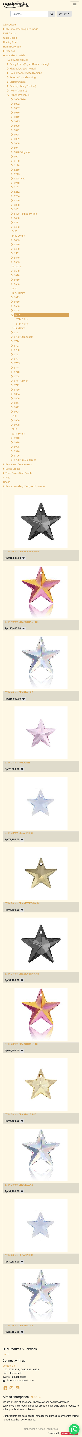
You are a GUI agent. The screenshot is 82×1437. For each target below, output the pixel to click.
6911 (14, 429)
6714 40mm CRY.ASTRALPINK (22, 621)
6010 (17, 112)
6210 (17, 169)
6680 (17, 301)
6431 (17, 222)
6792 (17, 385)
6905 (14, 416)
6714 (17, 314)
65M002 (16, 266)
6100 (17, 161)
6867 (17, 402)
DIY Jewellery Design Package (21, 29)
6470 (17, 244)
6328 (17, 205)
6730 (17, 350)
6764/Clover (21, 380)
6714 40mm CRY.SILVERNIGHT (22, 551)
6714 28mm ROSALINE (17, 762)
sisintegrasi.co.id (69, 1433)
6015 (17, 121)
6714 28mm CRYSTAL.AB (19, 1184)
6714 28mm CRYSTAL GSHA (20, 1114)
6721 (17, 332)
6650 (17, 279)
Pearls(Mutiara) (18, 90)
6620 (17, 270)
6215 (17, 174)
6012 (17, 117)
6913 (17, 438)
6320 (17, 200)
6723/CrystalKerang (25, 460)
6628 (17, 275)
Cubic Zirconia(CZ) (17, 59)
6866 (17, 398)
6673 (17, 297)
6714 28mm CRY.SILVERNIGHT (22, 973)
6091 (17, 156)
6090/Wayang (22, 152)
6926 (17, 451)
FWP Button (9, 33)
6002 (17, 103)
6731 (17, 354)
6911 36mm (18, 433)
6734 (17, 358)
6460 (14, 231)
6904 (17, 411)
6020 (17, 125)
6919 (17, 442)
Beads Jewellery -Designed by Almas (25, 486)
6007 (17, 108)
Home (6, 1354)
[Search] (51, 14)
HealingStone (10, 42)
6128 (17, 165)
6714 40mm (22, 323)
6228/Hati (19, 178)
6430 (17, 218)
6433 (17, 227)
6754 (17, 376)
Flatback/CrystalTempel (23, 68)
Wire (7, 477)
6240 (17, 183)
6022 (17, 130)
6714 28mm (22, 319)
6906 (17, 420)
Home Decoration (12, 46)
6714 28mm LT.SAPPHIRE (19, 833)
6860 (17, 389)
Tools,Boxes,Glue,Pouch (18, 473)
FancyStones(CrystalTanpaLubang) (29, 64)
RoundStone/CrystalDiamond (26, 73)
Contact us (9, 1365)
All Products (9, 24)
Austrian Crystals (15, 55)
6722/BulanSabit (23, 336)
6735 (17, 363)
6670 (14, 288)
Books (6, 482)
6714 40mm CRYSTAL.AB (19, 692)
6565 (17, 262)
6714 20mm (18, 328)
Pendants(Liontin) (20, 95)
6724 (17, 341)
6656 (17, 284)
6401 (17, 209)
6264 (17, 196)
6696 (17, 306)
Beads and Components (18, 464)
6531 (17, 253)
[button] (64, 14)
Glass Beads (10, 37)
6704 (17, 310)
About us (35, 1397)
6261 (17, 187)
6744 (17, 367)
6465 (17, 240)
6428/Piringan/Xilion (25, 213)
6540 (17, 257)
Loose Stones (12, 468)
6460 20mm (18, 235)
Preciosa (10, 51)
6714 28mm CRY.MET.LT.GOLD (22, 903)
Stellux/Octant (18, 81)
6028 (17, 134)
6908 (17, 424)
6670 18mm (18, 292)
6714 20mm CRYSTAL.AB (19, 1325)
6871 (17, 407)
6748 (17, 372)
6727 (17, 345)
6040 (17, 143)
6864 (17, 394)
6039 (17, 139)
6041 (17, 147)
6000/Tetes (20, 99)
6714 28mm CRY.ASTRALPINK (22, 1044)
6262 (17, 191)
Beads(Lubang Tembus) (23, 86)
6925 (17, 446)
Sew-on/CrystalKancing (23, 77)
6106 (17, 455)
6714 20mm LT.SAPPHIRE (19, 1255)
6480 (17, 249)
